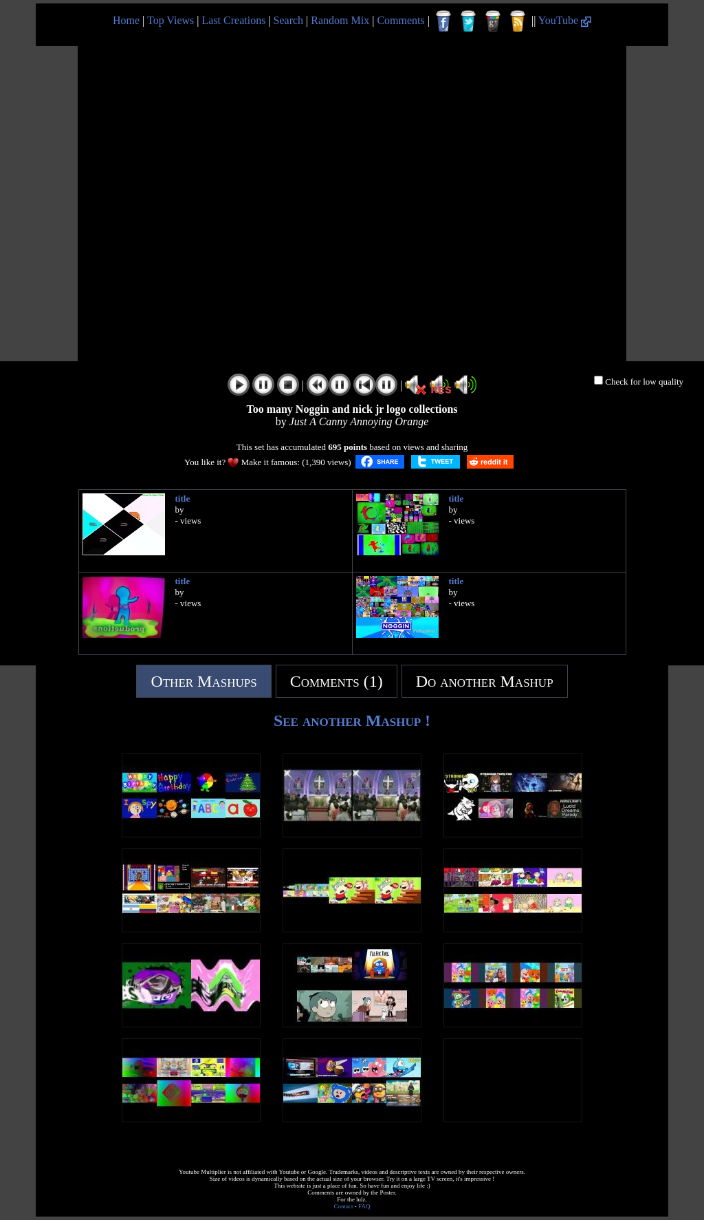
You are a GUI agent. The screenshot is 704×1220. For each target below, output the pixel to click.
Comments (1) (336, 681)
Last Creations (234, 20)
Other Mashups (203, 681)
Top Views (170, 20)
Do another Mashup (484, 681)
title (182, 498)
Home (126, 20)
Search (289, 20)
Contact (343, 1206)
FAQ (364, 1206)
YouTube (564, 20)
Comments (400, 20)
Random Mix (340, 20)
